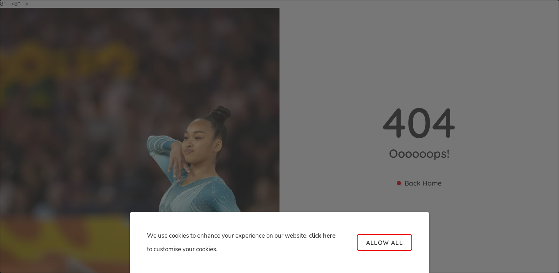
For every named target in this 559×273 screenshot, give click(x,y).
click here (322, 236)
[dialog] (279, 136)
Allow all (384, 242)
